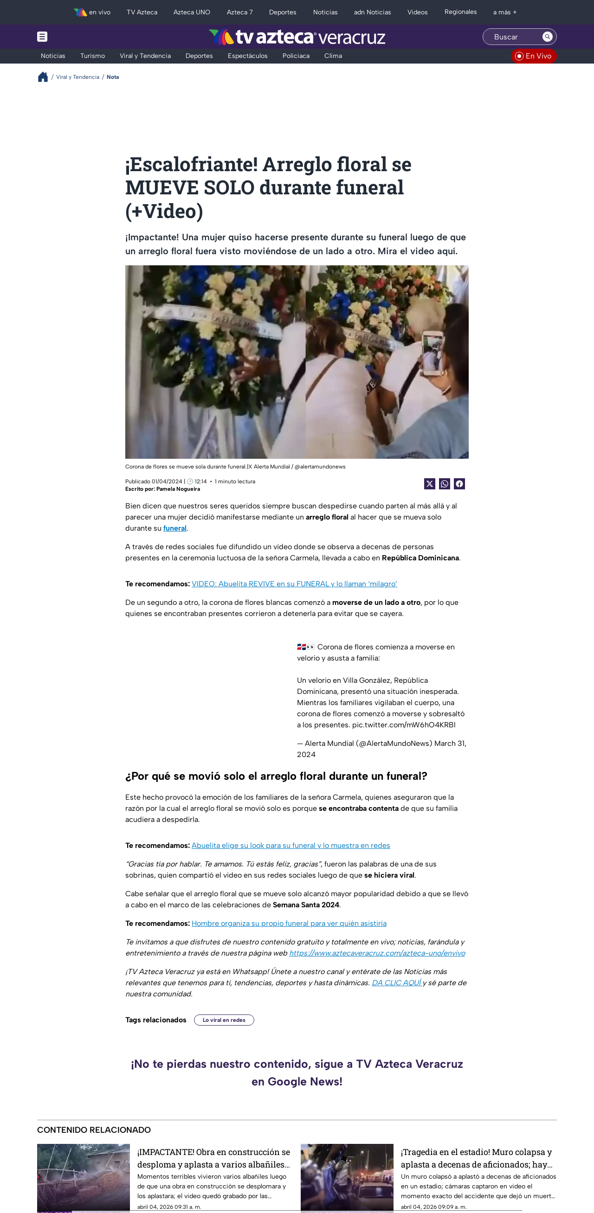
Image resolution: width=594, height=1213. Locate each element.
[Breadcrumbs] (46, 77)
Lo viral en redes (224, 1020)
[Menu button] (74, 36)
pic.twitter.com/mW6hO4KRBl (404, 724)
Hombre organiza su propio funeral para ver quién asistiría (289, 923)
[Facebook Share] (459, 483)
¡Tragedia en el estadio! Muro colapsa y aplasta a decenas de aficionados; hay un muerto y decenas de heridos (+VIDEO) (476, 1158)
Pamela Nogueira (178, 489)
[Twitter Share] (429, 483)
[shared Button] (444, 483)
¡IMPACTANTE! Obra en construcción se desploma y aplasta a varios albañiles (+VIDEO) (213, 1158)
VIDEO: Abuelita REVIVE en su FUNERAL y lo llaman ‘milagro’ (294, 583)
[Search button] (547, 37)
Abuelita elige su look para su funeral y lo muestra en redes (291, 845)
